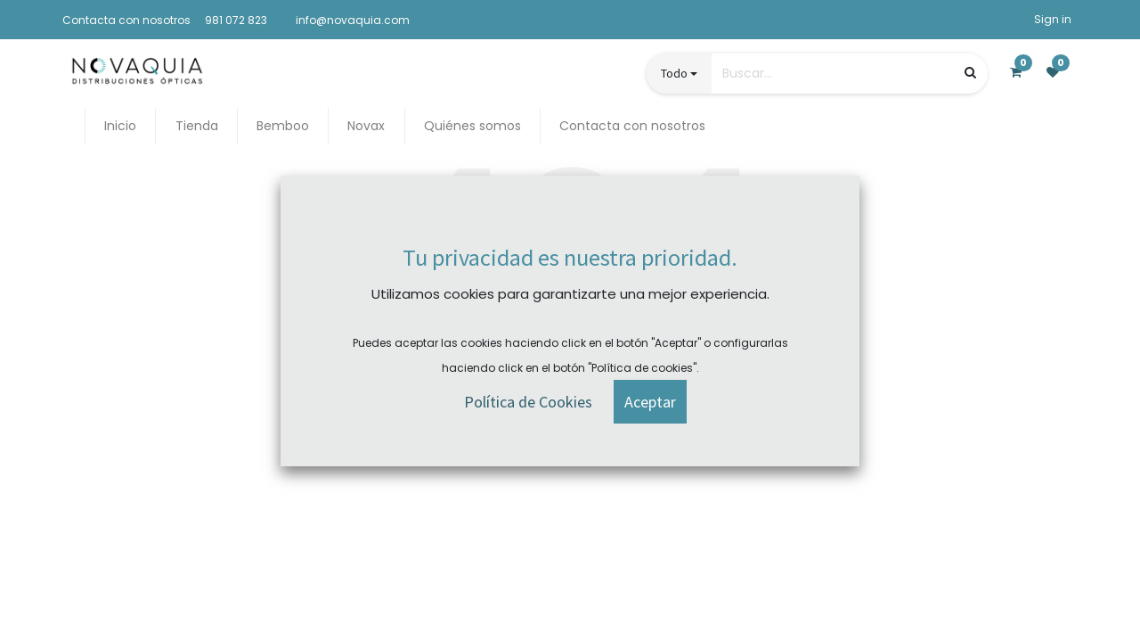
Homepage (518, 447)
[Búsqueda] (970, 73)
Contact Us (620, 447)
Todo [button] (674, 73)
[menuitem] (120, 126)
